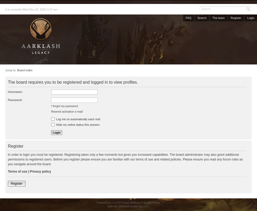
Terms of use (17, 171)
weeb (146, 206)
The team (218, 17)
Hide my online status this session (75, 124)
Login (250, 17)
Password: (15, 100)
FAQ (188, 17)
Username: (15, 91)
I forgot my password (64, 106)
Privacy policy (40, 171)
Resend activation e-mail (67, 111)
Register (236, 17)
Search (201, 17)
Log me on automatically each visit (75, 119)
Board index (25, 70)
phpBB (115, 202)
